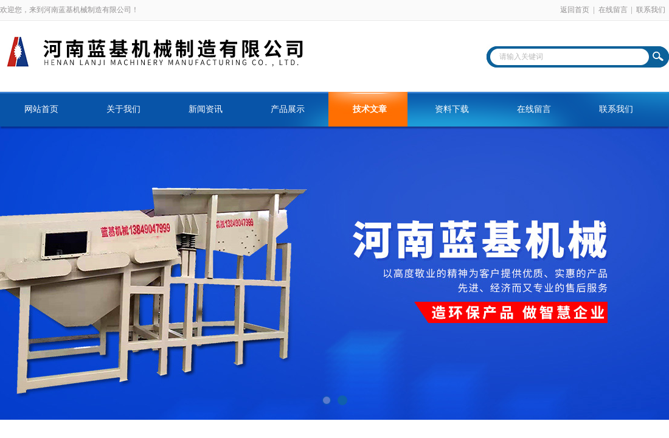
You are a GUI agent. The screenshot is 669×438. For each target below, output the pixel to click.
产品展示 (288, 109)
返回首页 (574, 9)
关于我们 (123, 109)
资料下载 (452, 109)
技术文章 (370, 109)
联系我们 (650, 9)
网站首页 (41, 109)
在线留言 (613, 9)
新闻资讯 (206, 109)
